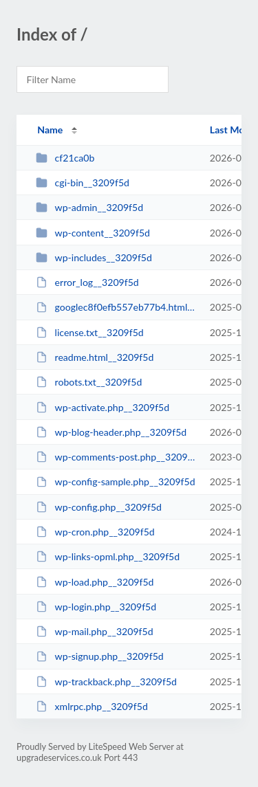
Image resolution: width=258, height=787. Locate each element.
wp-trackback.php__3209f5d (106, 681)
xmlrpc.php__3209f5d (92, 706)
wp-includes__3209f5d (94, 257)
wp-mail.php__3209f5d (94, 631)
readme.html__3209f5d (94, 357)
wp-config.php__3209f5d (99, 507)
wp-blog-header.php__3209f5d (111, 432)
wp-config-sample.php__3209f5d (115, 481)
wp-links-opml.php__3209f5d (108, 556)
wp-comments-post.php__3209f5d (116, 457)
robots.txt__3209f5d (89, 382)
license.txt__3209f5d (90, 332)
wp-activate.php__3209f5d (102, 407)
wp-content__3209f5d (93, 233)
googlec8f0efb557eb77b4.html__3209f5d (116, 307)
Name (50, 129)
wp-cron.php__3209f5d (95, 531)
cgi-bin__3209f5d (82, 182)
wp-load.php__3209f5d (94, 582)
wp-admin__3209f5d (89, 207)
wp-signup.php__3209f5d (100, 656)
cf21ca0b (65, 158)
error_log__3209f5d (87, 282)
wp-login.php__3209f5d (96, 606)
